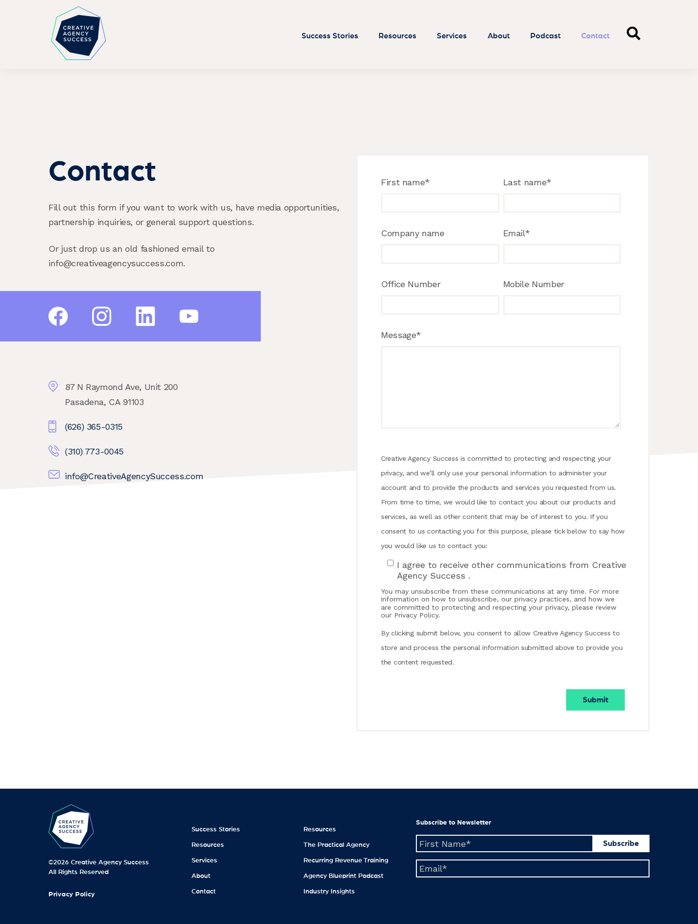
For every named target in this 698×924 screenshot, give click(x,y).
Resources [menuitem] (207, 845)
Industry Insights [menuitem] (329, 891)
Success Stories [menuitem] (215, 829)
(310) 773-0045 (94, 451)
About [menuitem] (200, 876)
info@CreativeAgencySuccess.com (134, 476)
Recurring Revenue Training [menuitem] (345, 860)
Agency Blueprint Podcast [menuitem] (343, 876)
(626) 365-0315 (94, 426)
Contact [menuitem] (203, 891)
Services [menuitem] (204, 860)
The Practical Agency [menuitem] (336, 845)
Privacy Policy (71, 894)
